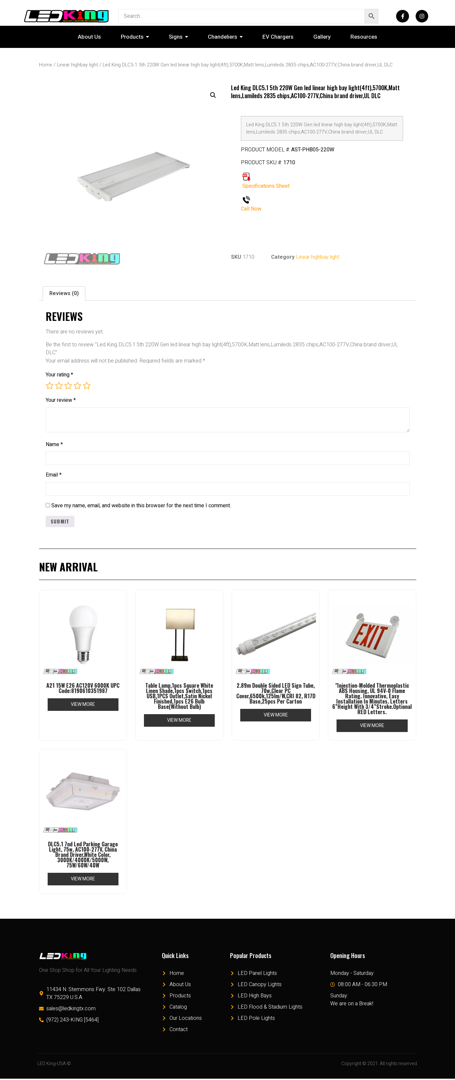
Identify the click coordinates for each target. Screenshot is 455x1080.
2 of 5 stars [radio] (59, 386)
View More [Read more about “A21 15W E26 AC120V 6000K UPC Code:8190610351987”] (83, 705)
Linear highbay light (77, 64)
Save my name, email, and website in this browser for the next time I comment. (141, 506)
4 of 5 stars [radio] (77, 386)
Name (54, 444)
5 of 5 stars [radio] (87, 386)
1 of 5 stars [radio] (50, 386)
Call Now (251, 209)
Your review (61, 400)
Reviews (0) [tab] (64, 293)
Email (54, 475)
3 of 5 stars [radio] (68, 386)
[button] (213, 95)
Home (45, 64)
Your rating (59, 375)
